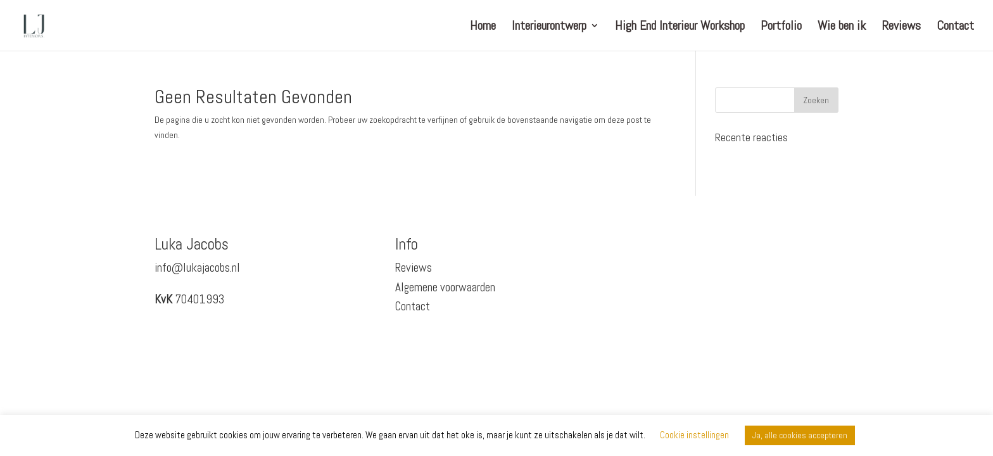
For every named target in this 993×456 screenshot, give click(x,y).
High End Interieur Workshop (680, 27)
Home (483, 27)
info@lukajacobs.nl (197, 268)
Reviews (901, 27)
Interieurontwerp (549, 27)
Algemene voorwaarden (445, 287)
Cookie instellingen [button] (694, 435)
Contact (955, 27)
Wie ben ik (842, 27)
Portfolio (781, 27)
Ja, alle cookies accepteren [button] (799, 435)
